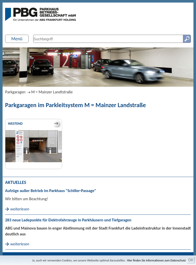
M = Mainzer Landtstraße (52, 92)
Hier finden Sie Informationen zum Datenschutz (156, 260)
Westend (15, 123)
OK (190, 260)
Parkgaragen (15, 92)
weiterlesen (19, 209)
